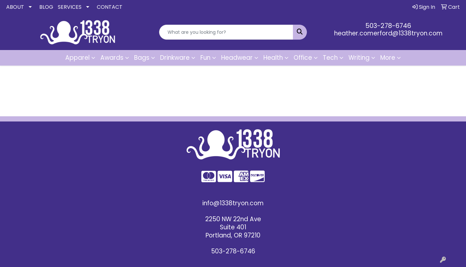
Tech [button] (330, 57)
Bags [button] (141, 57)
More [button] (387, 57)
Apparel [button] (77, 57)
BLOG (46, 7)
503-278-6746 (388, 25)
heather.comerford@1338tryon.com (388, 33)
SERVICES (70, 7)
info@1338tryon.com (233, 203)
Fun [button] (205, 57)
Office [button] (303, 57)
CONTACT (109, 7)
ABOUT (15, 7)
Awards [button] (111, 57)
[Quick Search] (226, 32)
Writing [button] (359, 57)
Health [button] (273, 57)
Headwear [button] (237, 57)
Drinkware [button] (175, 57)
